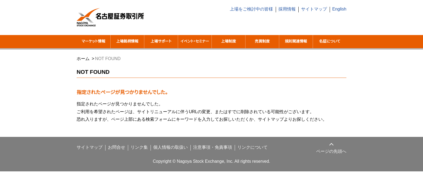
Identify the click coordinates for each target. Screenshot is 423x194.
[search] (306, 24)
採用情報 (290, 9)
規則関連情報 (296, 41)
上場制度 (228, 41)
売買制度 (262, 41)
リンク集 (134, 154)
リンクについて (242, 154)
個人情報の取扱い (164, 154)
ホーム (83, 65)
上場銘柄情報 (127, 41)
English (339, 9)
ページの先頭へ (331, 158)
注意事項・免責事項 (205, 154)
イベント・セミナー (195, 45)
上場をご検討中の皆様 (255, 9)
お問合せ (112, 154)
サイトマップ (315, 9)
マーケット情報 (93, 41)
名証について (329, 41)
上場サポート (161, 41)
